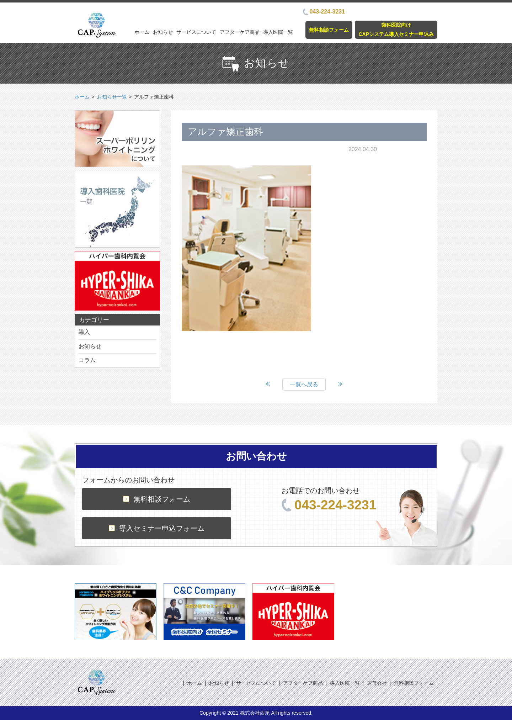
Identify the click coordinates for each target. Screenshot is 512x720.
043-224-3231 (324, 12)
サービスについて (196, 32)
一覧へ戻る (304, 384)
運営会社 (377, 683)
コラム (87, 360)
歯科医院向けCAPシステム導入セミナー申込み (396, 29)
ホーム (141, 32)
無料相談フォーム (329, 30)
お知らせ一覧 (112, 97)
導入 (84, 332)
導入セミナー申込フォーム (156, 528)
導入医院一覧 (278, 32)
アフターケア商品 (240, 32)
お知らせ (163, 32)
